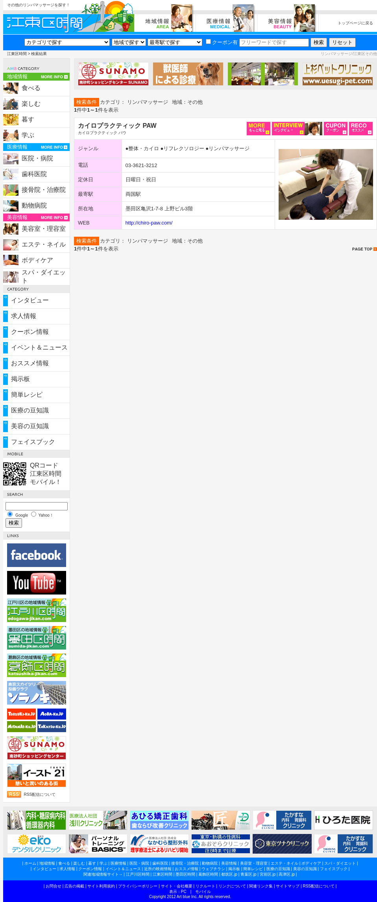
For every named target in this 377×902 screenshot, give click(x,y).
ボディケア (37, 260)
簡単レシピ (27, 394)
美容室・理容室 (44, 228)
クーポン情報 (30, 331)
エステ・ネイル (44, 244)
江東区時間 (17, 54)
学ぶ (28, 135)
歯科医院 (34, 174)
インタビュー (30, 300)
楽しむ (31, 103)
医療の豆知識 (30, 410)
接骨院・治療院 (44, 189)
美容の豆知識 (30, 426)
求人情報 (23, 316)
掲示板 (20, 379)
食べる (31, 88)
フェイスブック (33, 441)
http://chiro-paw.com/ (149, 223)
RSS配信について (40, 794)
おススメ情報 (30, 363)
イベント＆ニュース (39, 347)
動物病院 (34, 205)
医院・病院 (37, 158)
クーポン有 (222, 42)
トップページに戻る (355, 23)
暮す (28, 119)
